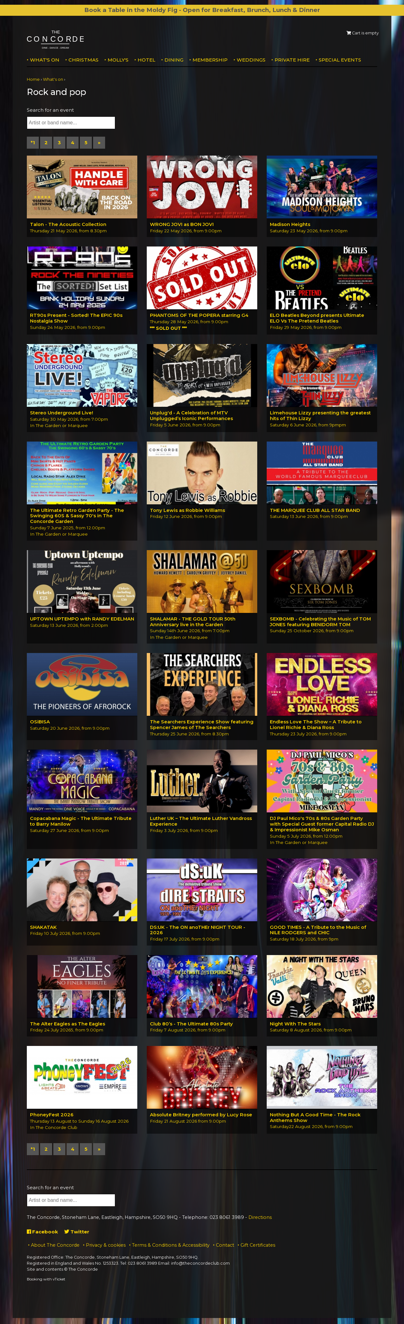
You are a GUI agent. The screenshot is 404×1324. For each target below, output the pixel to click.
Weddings (251, 60)
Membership (210, 60)
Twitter (76, 1233)
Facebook (42, 1233)
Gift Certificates (258, 1246)
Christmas (83, 60)
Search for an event (50, 110)
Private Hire (292, 60)
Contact (225, 1246)
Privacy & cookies (106, 1246)
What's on (44, 60)
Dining (173, 60)
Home (33, 79)
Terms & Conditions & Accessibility (171, 1246)
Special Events (340, 60)
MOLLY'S (118, 60)
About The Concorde (55, 1246)
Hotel (146, 60)
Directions (260, 1218)
